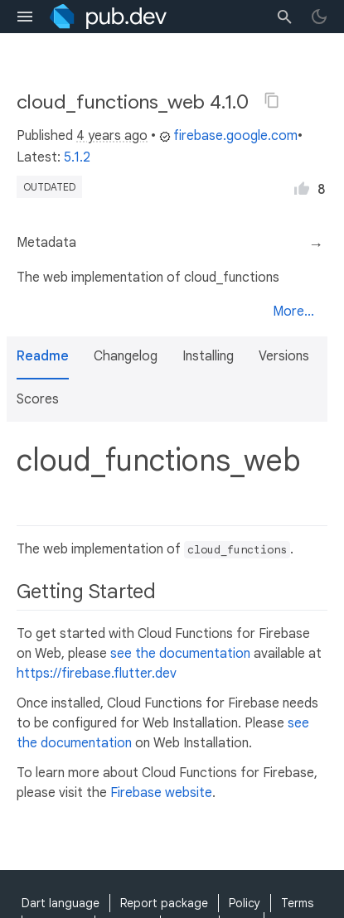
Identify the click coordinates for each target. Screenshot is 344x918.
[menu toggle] (25, 16)
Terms (297, 903)
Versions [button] (284, 356)
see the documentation (180, 653)
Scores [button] (38, 399)
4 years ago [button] (112, 136)
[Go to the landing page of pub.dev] (108, 16)
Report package (164, 903)
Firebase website (161, 793)
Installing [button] (208, 356)
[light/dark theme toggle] (319, 17)
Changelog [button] (125, 356)
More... (293, 311)
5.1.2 (77, 157)
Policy (244, 903)
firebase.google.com (228, 136)
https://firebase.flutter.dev (97, 673)
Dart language (60, 903)
